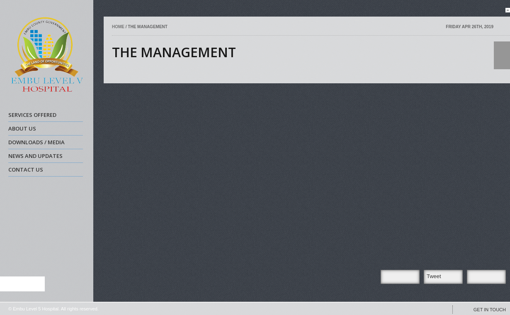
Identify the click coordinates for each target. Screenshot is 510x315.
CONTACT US (25, 169)
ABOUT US (44, 130)
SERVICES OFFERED (44, 116)
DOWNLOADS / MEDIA (44, 143)
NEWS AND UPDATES (44, 157)
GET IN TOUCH (490, 309)
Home (119, 26)
